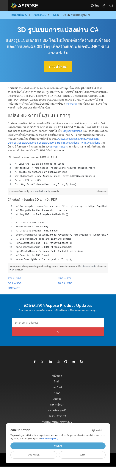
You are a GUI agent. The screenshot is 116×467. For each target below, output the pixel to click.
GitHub (55, 191)
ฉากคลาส (71, 103)
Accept (58, 446)
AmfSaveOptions (89, 138)
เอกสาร (57, 398)
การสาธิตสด (57, 404)
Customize (34, 455)
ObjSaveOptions (72, 130)
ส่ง (58, 331)
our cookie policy (49, 438)
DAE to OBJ (65, 283)
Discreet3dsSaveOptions (22, 142)
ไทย (95, 5)
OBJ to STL (64, 278)
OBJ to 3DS (14, 283)
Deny (82, 455)
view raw (101, 191)
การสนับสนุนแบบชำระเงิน (57, 422)
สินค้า (57, 381)
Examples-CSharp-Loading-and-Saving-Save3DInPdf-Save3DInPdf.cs (46, 266)
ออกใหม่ (57, 387)
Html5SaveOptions (68, 142)
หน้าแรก (57, 375)
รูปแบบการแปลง (58, 146)
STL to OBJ (14, 278)
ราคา (57, 393)
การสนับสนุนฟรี (57, 410)
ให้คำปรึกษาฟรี (57, 416)
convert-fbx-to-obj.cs (21, 191)
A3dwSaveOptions (68, 138)
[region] (58, 174)
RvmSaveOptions (90, 142)
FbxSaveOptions (47, 142)
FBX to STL (14, 288)
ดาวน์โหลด (58, 67)
